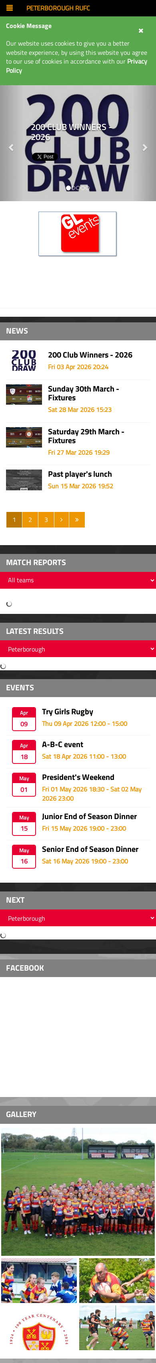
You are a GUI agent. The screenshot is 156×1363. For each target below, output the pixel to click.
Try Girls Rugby (67, 711)
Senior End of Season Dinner (90, 849)
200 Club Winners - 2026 (90, 354)
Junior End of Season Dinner (89, 816)
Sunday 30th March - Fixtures (83, 393)
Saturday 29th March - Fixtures (86, 435)
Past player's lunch (80, 474)
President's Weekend (78, 777)
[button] (144, 143)
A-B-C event (62, 744)
